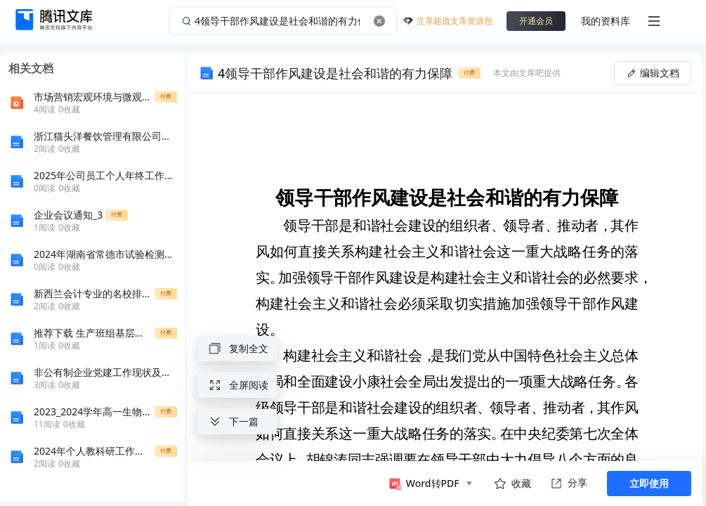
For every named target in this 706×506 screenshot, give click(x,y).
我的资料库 (605, 20)
